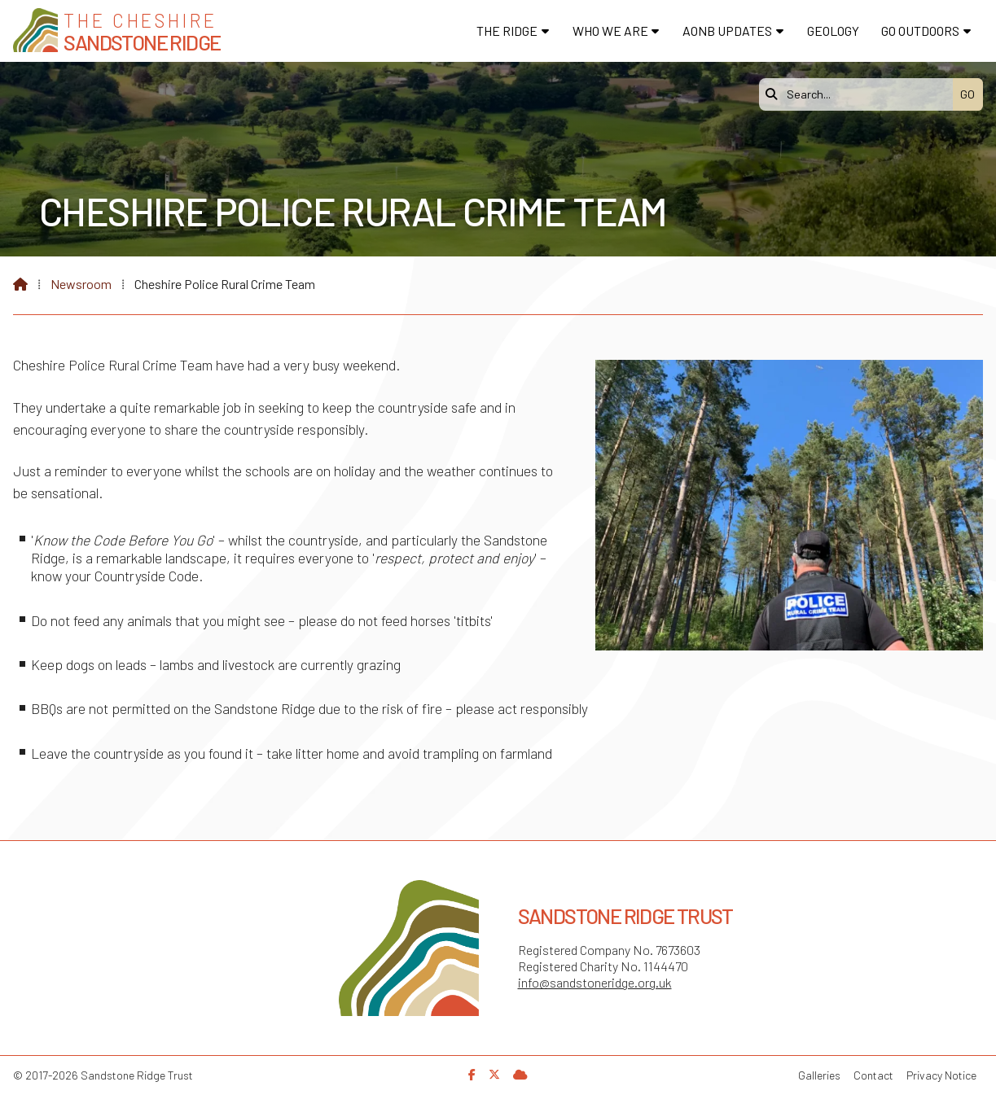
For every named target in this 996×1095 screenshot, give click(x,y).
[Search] (860, 94)
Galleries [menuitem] (819, 1075)
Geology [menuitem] (833, 30)
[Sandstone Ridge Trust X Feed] (494, 1074)
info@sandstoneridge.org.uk (595, 982)
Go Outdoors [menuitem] (920, 30)
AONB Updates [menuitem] (727, 30)
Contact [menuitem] (873, 1075)
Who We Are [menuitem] (610, 30)
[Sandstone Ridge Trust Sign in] (520, 1074)
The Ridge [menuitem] (506, 30)
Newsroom (81, 283)
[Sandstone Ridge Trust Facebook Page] (472, 1074)
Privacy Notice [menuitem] (941, 1075)
